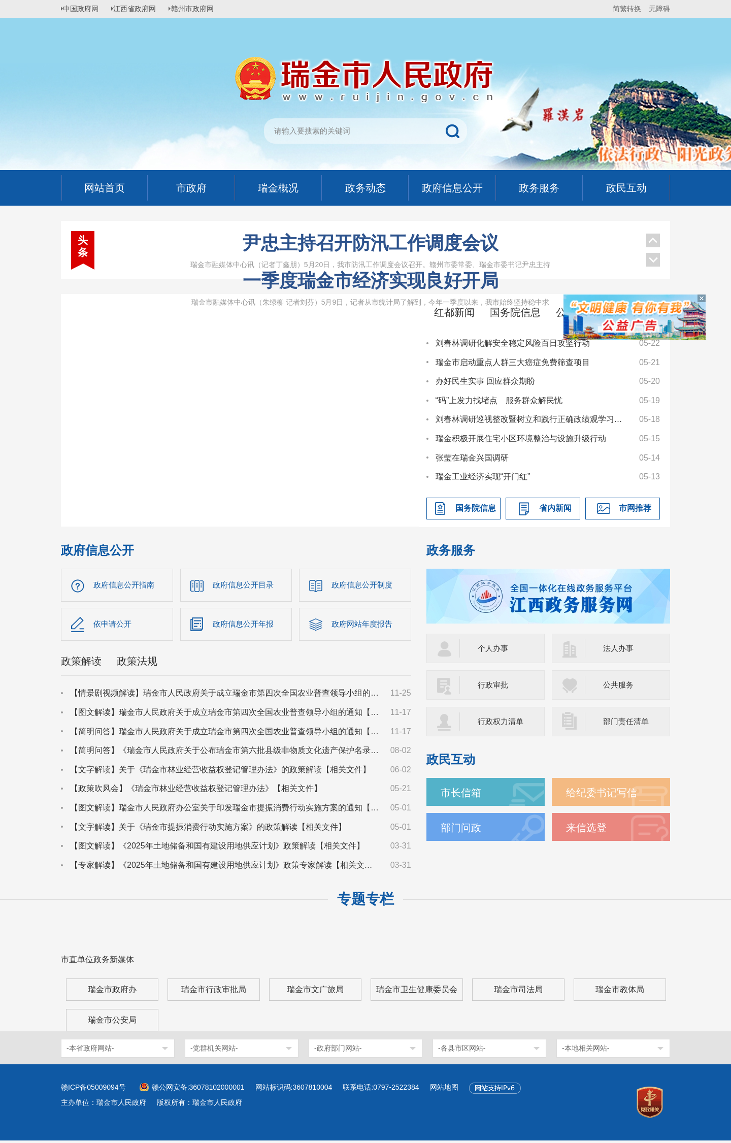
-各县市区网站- (461, 1051)
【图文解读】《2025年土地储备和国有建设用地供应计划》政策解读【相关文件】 (217, 848)
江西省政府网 (140, 9)
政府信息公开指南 (125, 585)
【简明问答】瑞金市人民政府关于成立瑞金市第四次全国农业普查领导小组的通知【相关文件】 (225, 733)
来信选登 (588, 827)
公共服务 (619, 684)
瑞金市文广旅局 (315, 992)
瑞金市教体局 (619, 992)
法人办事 (619, 648)
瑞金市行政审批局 (213, 992)
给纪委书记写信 (605, 792)
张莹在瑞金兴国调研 (472, 457)
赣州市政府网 (201, 9)
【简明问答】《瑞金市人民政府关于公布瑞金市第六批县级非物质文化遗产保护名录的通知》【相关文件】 (225, 752)
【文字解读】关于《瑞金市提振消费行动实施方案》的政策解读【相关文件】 (208, 829)
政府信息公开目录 (245, 585)
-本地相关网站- (585, 1051)
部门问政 (463, 827)
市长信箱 (463, 792)
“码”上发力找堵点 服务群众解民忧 (499, 400)
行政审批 (494, 684)
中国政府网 (84, 9)
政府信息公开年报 (245, 625)
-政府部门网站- (337, 1051)
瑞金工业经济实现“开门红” (483, 476)
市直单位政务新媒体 (97, 962)
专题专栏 (365, 901)
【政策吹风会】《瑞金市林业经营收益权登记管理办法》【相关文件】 (196, 791)
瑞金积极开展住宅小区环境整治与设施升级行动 (521, 438)
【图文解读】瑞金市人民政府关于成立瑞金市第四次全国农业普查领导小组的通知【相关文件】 (225, 714)
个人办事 (494, 648)
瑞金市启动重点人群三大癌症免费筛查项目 (513, 362)
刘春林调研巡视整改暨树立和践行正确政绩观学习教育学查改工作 (532, 419)
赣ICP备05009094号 (93, 1090)
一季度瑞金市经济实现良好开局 (371, 280)
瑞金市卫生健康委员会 (416, 992)
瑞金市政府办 (112, 992)
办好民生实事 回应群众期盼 (485, 381)
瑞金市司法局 (518, 992)
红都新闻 (454, 312)
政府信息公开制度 (363, 585)
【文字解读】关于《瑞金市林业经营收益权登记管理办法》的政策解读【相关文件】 (220, 771)
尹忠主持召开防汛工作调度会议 (371, 243)
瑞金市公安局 (112, 1022)
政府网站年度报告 (363, 625)
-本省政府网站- (90, 1051)
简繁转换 (627, 9)
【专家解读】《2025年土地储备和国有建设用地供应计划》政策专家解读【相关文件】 (225, 867)
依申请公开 (113, 625)
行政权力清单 (502, 721)
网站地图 (444, 1090)
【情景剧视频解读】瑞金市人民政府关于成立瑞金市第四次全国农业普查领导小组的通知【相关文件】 (225, 695)
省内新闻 (555, 508)
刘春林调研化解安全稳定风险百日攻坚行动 (513, 343)
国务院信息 (515, 312)
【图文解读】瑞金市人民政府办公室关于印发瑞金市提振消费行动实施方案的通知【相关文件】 (225, 810)
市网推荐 (635, 508)
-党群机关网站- (214, 1051)
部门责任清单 (627, 721)
